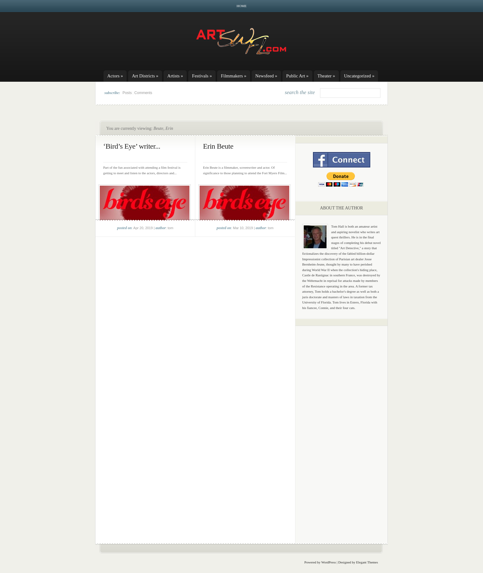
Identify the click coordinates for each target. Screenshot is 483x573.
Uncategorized (359, 75)
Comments (143, 93)
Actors (115, 75)
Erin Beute (218, 146)
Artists (175, 75)
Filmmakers (233, 75)
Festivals (202, 75)
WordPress (328, 562)
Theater (326, 75)
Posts (127, 93)
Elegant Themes (367, 562)
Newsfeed (266, 75)
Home (241, 6)
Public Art (297, 75)
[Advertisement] (341, 427)
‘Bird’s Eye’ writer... (131, 146)
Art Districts (145, 75)
